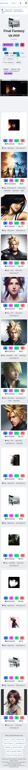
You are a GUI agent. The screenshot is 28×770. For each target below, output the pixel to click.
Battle (22, 190)
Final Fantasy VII (7, 11)
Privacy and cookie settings (14, 755)
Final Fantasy (18, 10)
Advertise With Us (18, 747)
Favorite (8, 44)
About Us (6, 739)
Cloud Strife (7, 190)
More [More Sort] (12, 55)
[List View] (10, 53)
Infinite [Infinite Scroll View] (16, 53)
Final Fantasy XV (14, 71)
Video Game (8, 10)
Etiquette (7, 747)
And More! (8, 73)
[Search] (20, 3)
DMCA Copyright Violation (14, 751)
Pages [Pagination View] (22, 53)
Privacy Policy (20, 739)
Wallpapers (10, 59)
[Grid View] (6, 53)
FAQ (12, 739)
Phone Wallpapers (8, 62)
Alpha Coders (4, 3)
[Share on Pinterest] (22, 44)
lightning (14, 69)
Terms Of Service (8, 743)
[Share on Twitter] (17, 44)
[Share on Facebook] (5, 49)
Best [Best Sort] (7, 55)
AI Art (11, 270)
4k (17, 59)
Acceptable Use (20, 743)
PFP (19, 62)
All (4, 59)
